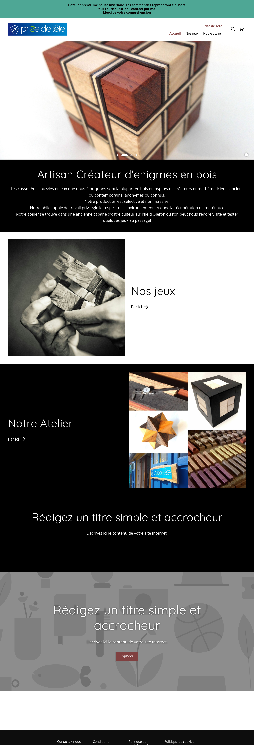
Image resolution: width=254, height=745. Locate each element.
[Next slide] (136, 155)
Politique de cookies (179, 741)
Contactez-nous (69, 741)
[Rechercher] (233, 29)
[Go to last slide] (117, 155)
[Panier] (241, 29)
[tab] (124, 155)
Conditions (101, 741)
